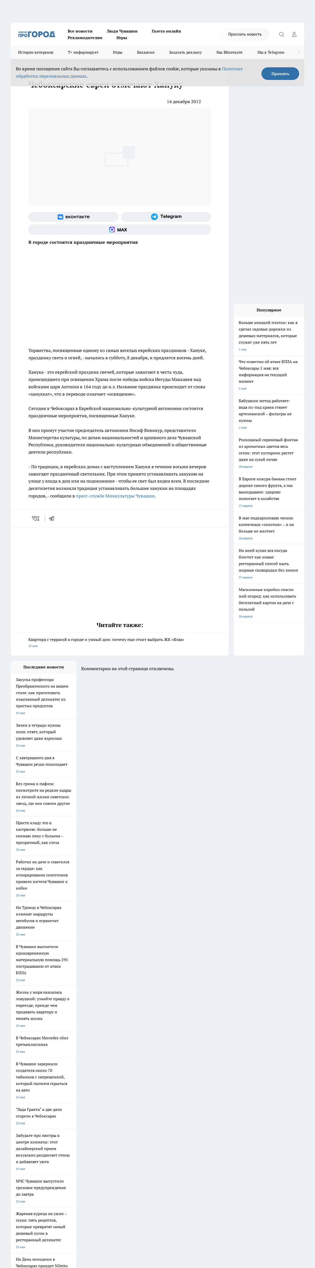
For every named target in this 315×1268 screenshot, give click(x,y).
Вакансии (145, 52)
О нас (78, 1101)
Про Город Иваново (197, 1065)
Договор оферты (86, 1108)
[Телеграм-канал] (166, 217)
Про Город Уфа (151, 1072)
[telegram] (53, 518)
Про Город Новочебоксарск (30, 1065)
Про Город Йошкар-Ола (114, 1065)
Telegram (17, 1101)
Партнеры (144, 1114)
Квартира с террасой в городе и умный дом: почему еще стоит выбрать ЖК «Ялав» (119, 643)
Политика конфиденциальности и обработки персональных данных (58, 1195)
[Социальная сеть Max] (119, 229)
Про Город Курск (66, 1072)
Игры (121, 37)
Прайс (15, 1114)
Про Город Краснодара (113, 1083)
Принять (280, 73)
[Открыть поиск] (282, 34)
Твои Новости (64, 1065)
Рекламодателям (85, 37)
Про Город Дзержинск (26, 1083)
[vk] (36, 518)
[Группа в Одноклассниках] (243, 1073)
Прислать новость (245, 34)
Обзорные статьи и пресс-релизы (161, 1108)
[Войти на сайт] (294, 34)
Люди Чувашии (122, 31)
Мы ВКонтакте (229, 52)
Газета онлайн (166, 31)
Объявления (19, 1108)
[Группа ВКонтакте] (73, 217)
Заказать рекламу (185, 52)
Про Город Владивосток (71, 1083)
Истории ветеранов (35, 52)
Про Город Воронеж (154, 1065)
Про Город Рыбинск (111, 1072)
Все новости (80, 31)
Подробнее (169, 1188)
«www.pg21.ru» (45, 1125)
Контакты (144, 1101)
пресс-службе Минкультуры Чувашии (115, 496)
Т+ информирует (83, 52)
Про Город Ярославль (26, 1072)
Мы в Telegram (271, 52)
